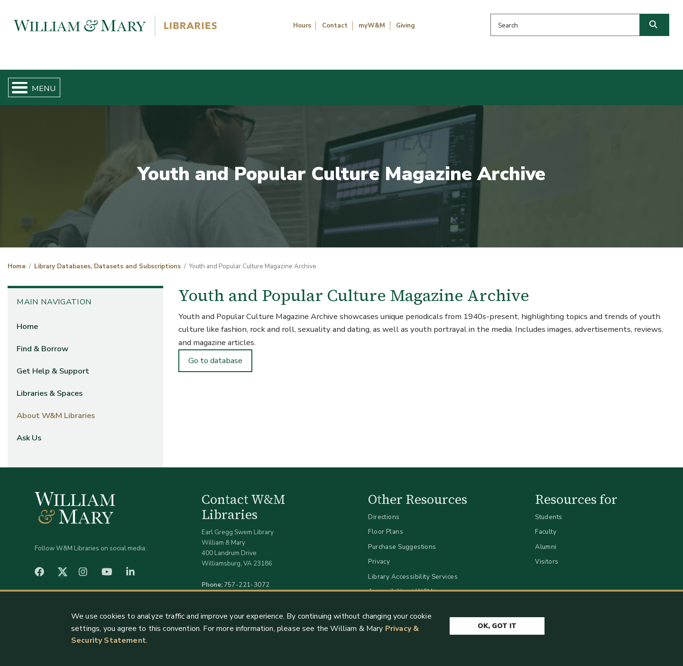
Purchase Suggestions (402, 538)
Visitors (546, 553)
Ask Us (629, 83)
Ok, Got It (497, 624)
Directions (383, 508)
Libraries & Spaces (390, 83)
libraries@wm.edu (249, 587)
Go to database (215, 352)
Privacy (379, 553)
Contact (335, 25)
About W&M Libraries (520, 83)
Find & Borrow (143, 83)
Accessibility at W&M (400, 583)
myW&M (372, 25)
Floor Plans (385, 524)
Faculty (545, 524)
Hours (302, 25)
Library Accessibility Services (413, 568)
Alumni (546, 538)
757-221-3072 (247, 576)
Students (548, 508)
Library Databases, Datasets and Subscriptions (107, 259)
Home (52, 83)
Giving (405, 25)
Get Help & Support (263, 83)
